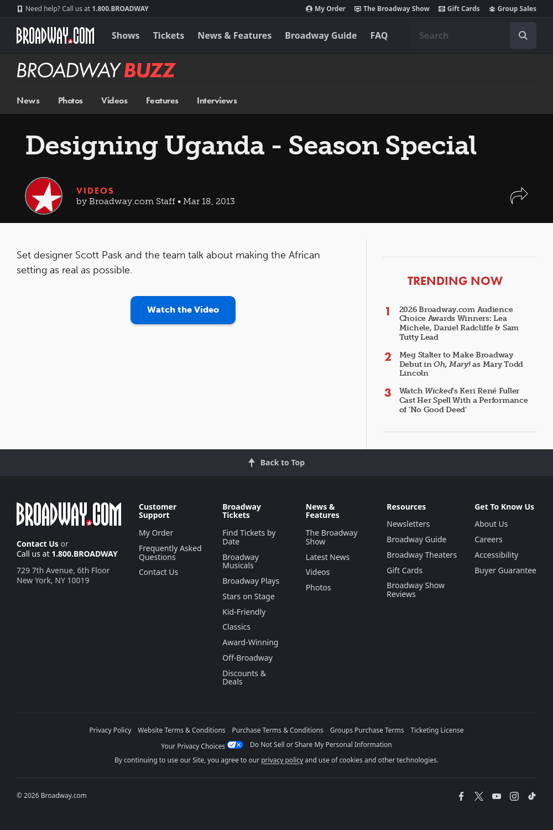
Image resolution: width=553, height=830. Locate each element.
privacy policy (282, 760)
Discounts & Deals (244, 677)
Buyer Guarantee (505, 570)
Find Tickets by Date (248, 537)
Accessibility (496, 554)
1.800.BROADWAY (83, 8)
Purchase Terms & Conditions (278, 730)
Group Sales (512, 8)
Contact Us (38, 543)
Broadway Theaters (422, 554)
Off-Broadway (247, 657)
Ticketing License (437, 730)
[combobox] (473, 35)
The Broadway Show (392, 8)
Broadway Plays (250, 580)
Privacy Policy (111, 730)
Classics (236, 626)
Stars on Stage (248, 596)
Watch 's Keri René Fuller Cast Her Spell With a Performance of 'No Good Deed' (463, 400)
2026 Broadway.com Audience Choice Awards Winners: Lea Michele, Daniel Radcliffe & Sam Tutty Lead (459, 323)
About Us (491, 523)
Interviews (217, 100)
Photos (70, 100)
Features (162, 100)
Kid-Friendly (243, 611)
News (28, 100)
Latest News (328, 557)
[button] (519, 201)
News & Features (234, 35)
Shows (126, 35)
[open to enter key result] (523, 35)
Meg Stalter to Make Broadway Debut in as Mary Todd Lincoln (461, 364)
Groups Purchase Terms (367, 730)
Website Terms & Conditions (181, 730)
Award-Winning (250, 642)
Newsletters (408, 523)
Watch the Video (183, 309)
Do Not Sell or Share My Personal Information (321, 744)
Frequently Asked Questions (170, 552)
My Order (326, 8)
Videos (114, 100)
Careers (488, 539)
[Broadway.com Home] (55, 35)
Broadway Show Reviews (416, 589)
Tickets (169, 35)
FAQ (379, 35)
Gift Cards (459, 8)
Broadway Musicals (240, 561)
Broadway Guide (321, 35)
